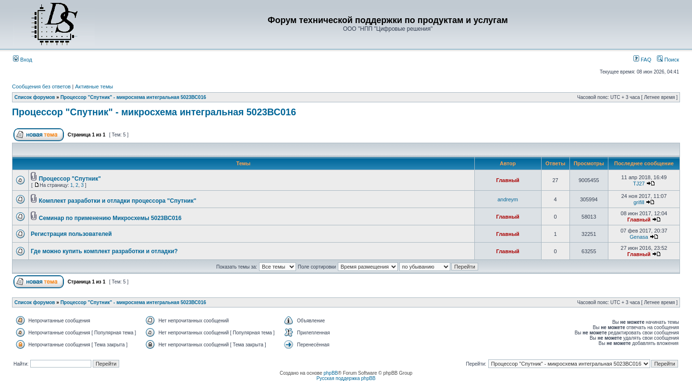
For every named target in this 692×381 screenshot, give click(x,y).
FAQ (642, 59)
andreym (507, 199)
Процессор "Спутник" (70, 178)
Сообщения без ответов (41, 86)
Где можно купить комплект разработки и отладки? (104, 251)
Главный (507, 180)
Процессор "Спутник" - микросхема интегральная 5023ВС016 (133, 97)
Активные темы (94, 86)
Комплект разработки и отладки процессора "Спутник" (118, 200)
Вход (22, 59)
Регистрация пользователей (71, 234)
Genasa (639, 237)
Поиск (668, 59)
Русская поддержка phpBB (345, 378)
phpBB (330, 373)
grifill (638, 202)
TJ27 (638, 183)
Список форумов (34, 97)
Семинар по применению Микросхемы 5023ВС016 (110, 218)
